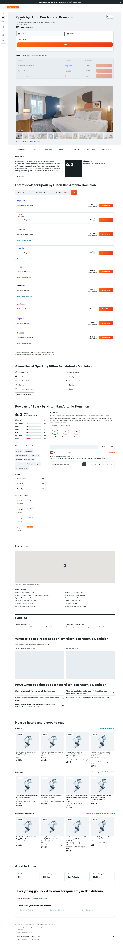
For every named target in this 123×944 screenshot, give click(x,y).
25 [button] (58, 66)
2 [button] (64, 56)
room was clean (29, 460)
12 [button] (30, 61)
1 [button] (44, 52)
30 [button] (49, 70)
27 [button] (35, 70)
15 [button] (44, 61)
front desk (19, 460)
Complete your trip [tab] (24, 898)
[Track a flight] (3, 31)
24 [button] (53, 66)
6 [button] (83, 56)
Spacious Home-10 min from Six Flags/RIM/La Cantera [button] (26, 753)
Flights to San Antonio (26, 910)
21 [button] (39, 66)
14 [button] (39, 61)
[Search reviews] (76, 446)
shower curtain (20, 464)
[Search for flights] (3, 13)
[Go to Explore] (3, 27)
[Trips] (3, 41)
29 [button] (44, 70)
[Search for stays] (3, 17)
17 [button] (53, 61)
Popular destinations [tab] (40, 898)
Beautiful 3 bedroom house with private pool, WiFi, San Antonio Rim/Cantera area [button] (101, 754)
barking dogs (31, 464)
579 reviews (28, 27)
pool (38, 464)
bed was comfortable (22, 468)
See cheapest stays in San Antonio (103, 772)
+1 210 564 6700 (21, 25)
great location (35, 455)
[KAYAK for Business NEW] (3, 35)
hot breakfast (28, 451)
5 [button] (30, 56)
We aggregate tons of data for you (66, 936)
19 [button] (30, 66)
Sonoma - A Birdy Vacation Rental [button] (51, 795)
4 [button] (58, 52)
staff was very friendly (22, 455)
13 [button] (35, 61)
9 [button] (64, 61)
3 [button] (53, 52)
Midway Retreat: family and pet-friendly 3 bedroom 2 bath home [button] (76, 753)
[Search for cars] (3, 21)
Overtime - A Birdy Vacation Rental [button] (27, 795)
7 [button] (39, 56)
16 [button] (49, 61)
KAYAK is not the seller (66, 933)
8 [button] (44, 56)
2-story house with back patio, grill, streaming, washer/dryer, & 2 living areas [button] (77, 797)
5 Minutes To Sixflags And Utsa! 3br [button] (52, 752)
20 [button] (35, 66)
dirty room (19, 451)
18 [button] (58, 61)
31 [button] (53, 70)
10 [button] (53, 56)
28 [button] (39, 70)
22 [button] (44, 66)
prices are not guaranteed (54, 927)
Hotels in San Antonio (87, 910)
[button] (121, 2)
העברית (78, 2)
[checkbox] (25, 502)
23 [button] (49, 66)
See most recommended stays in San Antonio (100, 813)
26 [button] (30, 70)
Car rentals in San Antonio (58, 910)
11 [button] (58, 56)
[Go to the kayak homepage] (13, 7)
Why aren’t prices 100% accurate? (66, 940)
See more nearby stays (107, 728)
